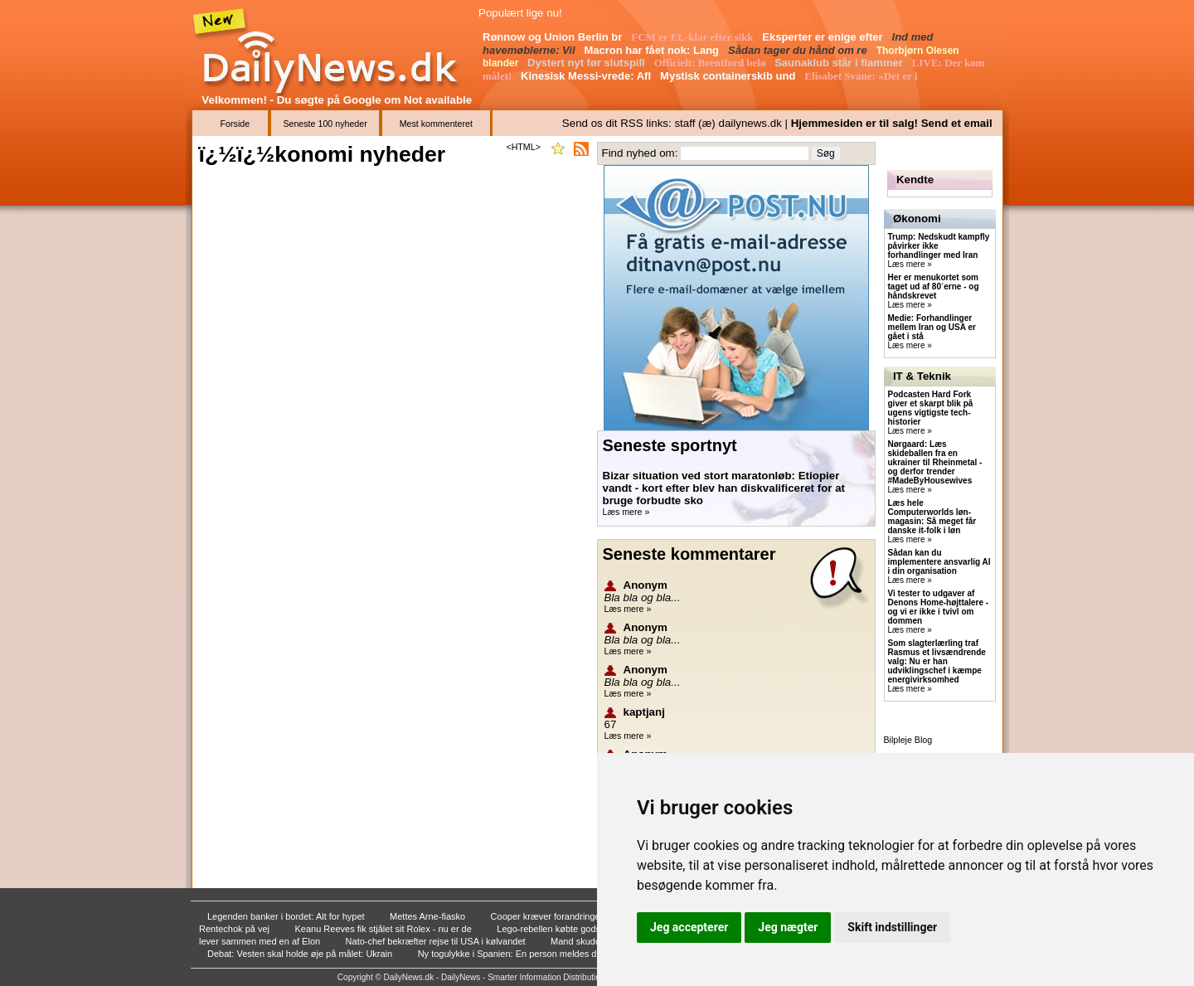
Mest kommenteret (436, 124)
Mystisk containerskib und (729, 76)
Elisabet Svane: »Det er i (862, 76)
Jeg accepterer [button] (689, 927)
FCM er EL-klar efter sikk (693, 37)
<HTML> (523, 147)
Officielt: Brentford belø (711, 62)
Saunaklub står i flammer (839, 62)
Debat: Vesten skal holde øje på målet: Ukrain (301, 954)
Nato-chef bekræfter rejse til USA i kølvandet (437, 941)
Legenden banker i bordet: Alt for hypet (287, 916)
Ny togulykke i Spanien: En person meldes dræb (516, 954)
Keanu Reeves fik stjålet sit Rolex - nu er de (383, 929)
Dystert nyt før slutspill (587, 62)
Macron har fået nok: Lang (653, 50)
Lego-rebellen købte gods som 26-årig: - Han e (592, 929)
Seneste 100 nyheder (324, 124)
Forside (235, 124)
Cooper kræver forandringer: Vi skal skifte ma (584, 916)
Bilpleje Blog (908, 740)
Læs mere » (626, 512)
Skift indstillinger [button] (892, 927)
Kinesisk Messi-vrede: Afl (587, 76)
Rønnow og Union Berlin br (554, 37)
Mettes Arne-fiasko (429, 916)
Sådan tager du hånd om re (799, 50)
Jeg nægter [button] (788, 927)
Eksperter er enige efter (824, 37)
